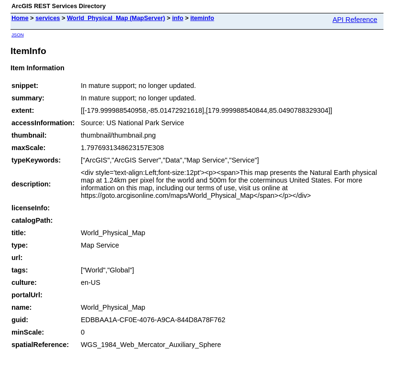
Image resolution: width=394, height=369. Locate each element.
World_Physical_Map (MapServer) (116, 18)
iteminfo (202, 18)
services (47, 18)
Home (20, 18)
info (177, 18)
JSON (17, 34)
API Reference (354, 19)
